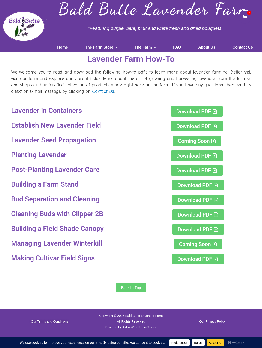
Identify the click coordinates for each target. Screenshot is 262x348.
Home (62, 47)
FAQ (177, 47)
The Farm (145, 47)
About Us (206, 47)
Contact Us (242, 47)
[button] (101, 47)
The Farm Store (101, 47)
